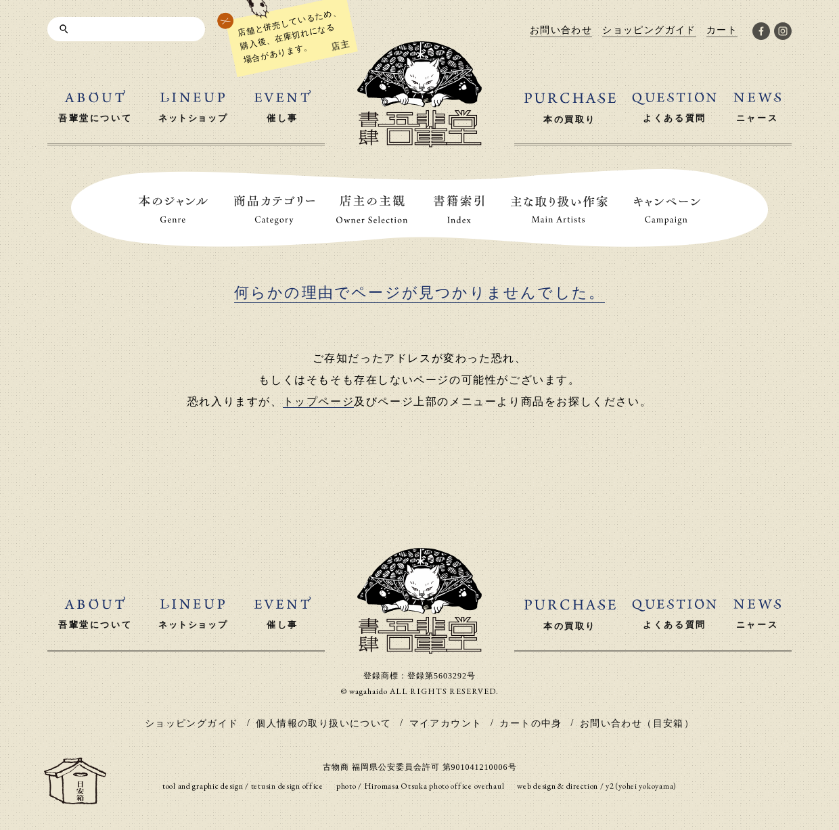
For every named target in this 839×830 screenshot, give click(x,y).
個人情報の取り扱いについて (323, 723)
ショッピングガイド (192, 723)
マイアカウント (445, 723)
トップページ (319, 401)
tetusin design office (287, 786)
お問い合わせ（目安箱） (637, 723)
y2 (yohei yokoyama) (641, 786)
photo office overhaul (466, 786)
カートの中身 (530, 723)
